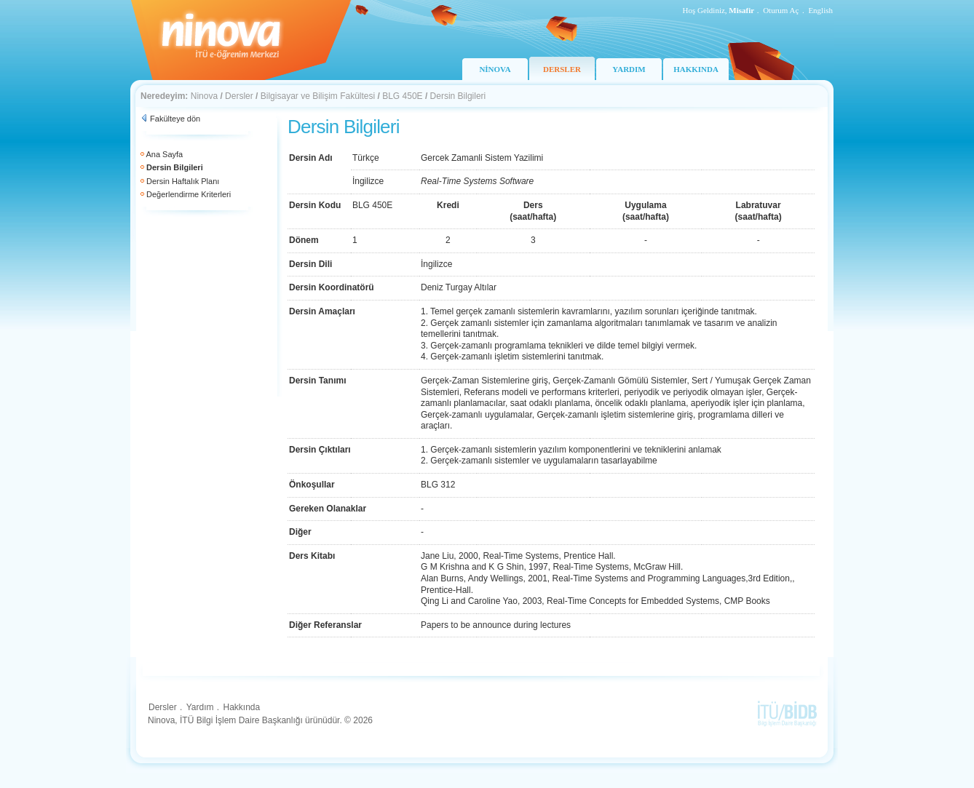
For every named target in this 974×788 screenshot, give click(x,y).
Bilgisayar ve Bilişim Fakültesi (318, 96)
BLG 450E (402, 96)
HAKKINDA (695, 69)
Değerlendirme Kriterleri (188, 194)
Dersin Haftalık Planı (182, 181)
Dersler (239, 96)
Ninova (204, 96)
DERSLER (562, 69)
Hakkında (241, 707)
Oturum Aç (781, 10)
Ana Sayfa (164, 154)
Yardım (200, 707)
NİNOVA (494, 69)
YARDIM (628, 69)
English (820, 10)
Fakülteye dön (175, 118)
